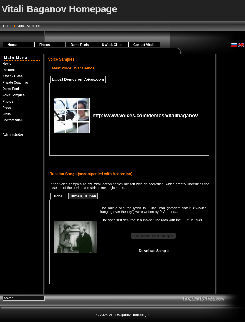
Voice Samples (13, 95)
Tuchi (57, 196)
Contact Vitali (143, 45)
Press (7, 107)
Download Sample (154, 251)
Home (7, 26)
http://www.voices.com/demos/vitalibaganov (145, 115)
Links (7, 114)
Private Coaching (15, 82)
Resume (9, 70)
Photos (44, 45)
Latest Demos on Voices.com (78, 79)
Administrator (13, 134)
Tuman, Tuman (83, 196)
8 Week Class (112, 45)
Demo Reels (80, 45)
